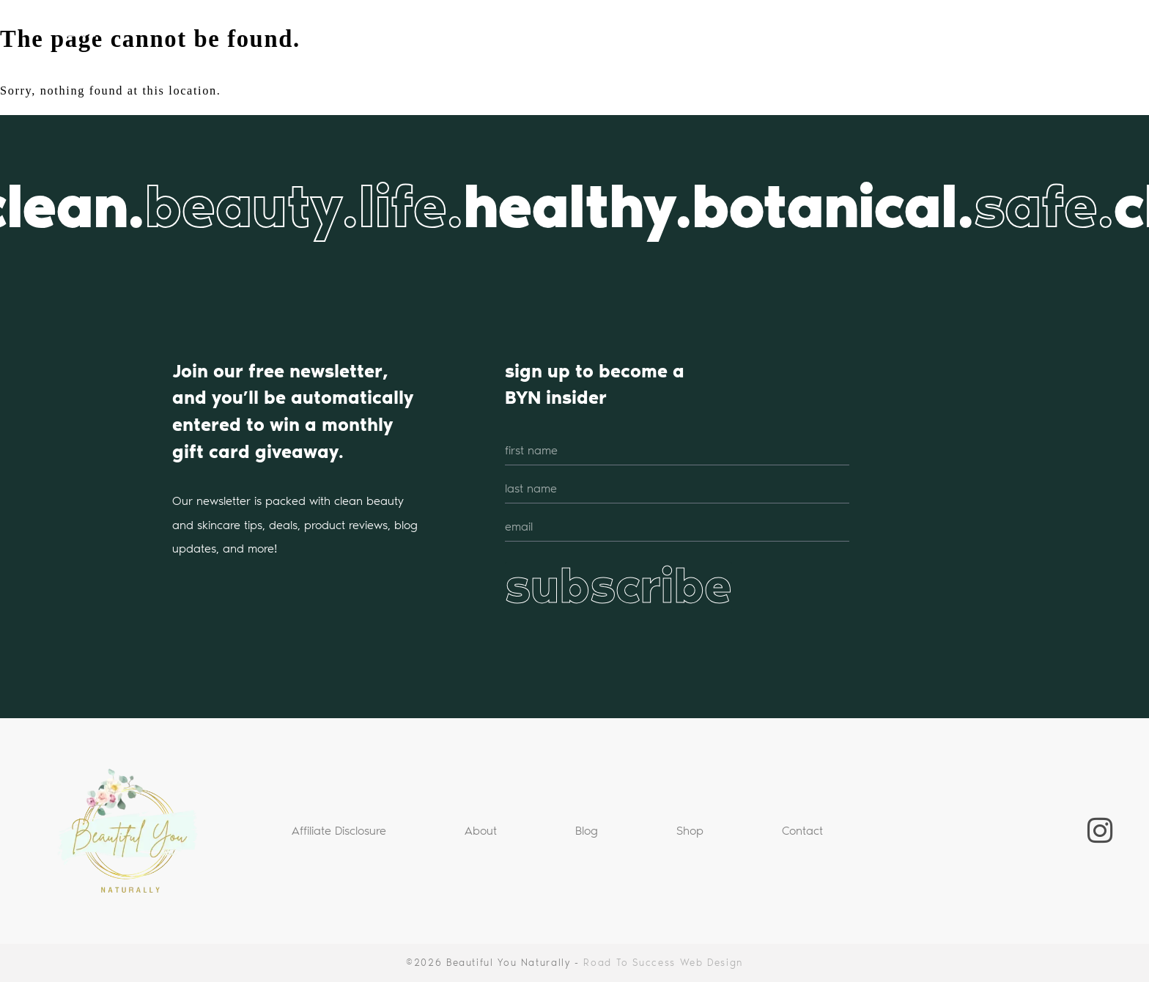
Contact (802, 831)
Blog (586, 831)
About (481, 831)
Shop (689, 831)
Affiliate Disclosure (339, 831)
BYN (86, 29)
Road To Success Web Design (662, 962)
